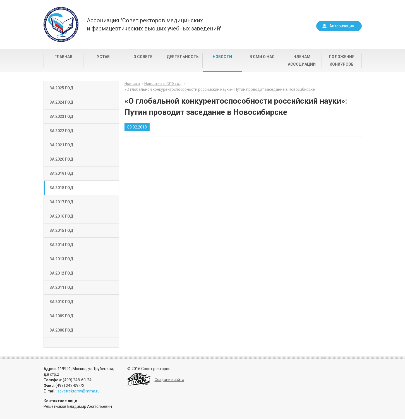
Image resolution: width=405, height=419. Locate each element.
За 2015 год (61, 230)
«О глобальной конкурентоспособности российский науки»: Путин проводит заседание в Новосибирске (219, 89)
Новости (222, 56)
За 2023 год (61, 116)
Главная (63, 56)
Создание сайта (169, 379)
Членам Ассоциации (302, 60)
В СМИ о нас (262, 56)
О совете (142, 56)
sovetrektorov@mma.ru (78, 391)
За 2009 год (61, 316)
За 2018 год (61, 187)
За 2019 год (61, 173)
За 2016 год (61, 216)
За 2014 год (61, 244)
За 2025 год (61, 88)
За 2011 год (61, 287)
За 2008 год (61, 330)
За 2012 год (61, 273)
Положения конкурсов (341, 60)
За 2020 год (61, 159)
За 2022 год (61, 130)
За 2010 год (61, 301)
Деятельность (183, 56)
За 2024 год (61, 102)
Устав (103, 56)
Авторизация (341, 26)
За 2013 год (61, 259)
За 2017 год (61, 202)
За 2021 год (61, 145)
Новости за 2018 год (163, 83)
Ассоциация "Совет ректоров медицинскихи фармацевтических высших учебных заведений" (154, 24)
